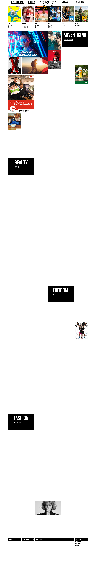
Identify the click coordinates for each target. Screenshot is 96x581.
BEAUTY (31, 2)
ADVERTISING (17, 2)
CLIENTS (80, 1)
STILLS (65, 1)
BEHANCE (77, 545)
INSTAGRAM (78, 543)
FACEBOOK (78, 542)
